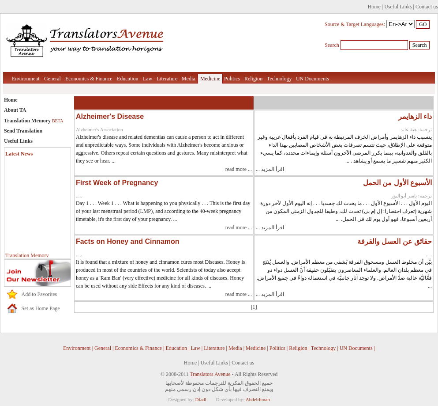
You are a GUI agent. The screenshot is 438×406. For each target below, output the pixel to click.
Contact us (427, 7)
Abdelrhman (258, 399)
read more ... (238, 169)
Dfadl (200, 399)
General (52, 79)
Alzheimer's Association (99, 129)
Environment (26, 79)
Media (188, 79)
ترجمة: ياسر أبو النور (411, 195)
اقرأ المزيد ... (270, 169)
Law (147, 79)
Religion (253, 79)
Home (374, 7)
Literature (167, 79)
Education (128, 79)
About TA (15, 110)
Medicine (210, 79)
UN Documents (312, 79)
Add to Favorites (39, 294)
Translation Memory (33, 121)
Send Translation (23, 131)
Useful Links (398, 7)
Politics (232, 79)
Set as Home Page (41, 308)
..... (79, 195)
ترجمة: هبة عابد (416, 129)
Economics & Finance (88, 79)
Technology (279, 79)
